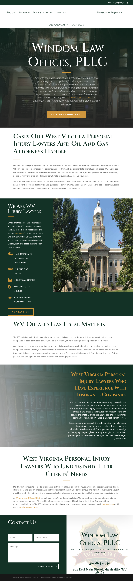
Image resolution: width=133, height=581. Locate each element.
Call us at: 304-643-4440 (117, 3)
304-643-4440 (107, 504)
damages (19, 233)
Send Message (47, 566)
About (22, 13)
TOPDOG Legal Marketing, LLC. (65, 577)
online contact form (29, 507)
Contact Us (20, 312)
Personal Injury (108, 13)
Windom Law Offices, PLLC (80, 97)
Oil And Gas (57, 25)
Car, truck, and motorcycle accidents (23, 258)
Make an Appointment (66, 115)
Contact (77, 25)
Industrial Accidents (48, 13)
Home (11, 13)
